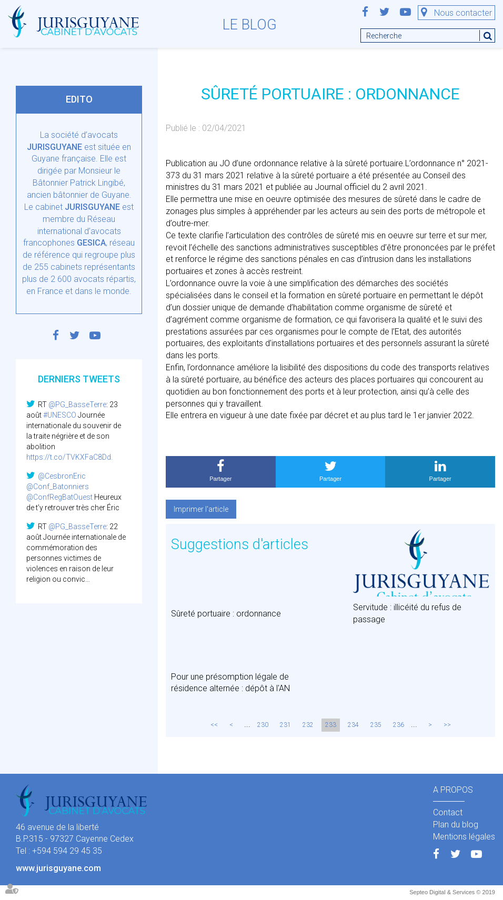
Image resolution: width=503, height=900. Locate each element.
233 (330, 725)
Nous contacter (463, 13)
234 (353, 725)
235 (375, 725)
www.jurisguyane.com (58, 868)
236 (398, 725)
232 (308, 725)
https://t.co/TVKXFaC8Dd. (69, 457)
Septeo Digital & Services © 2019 (452, 892)
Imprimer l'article (201, 509)
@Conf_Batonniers (57, 486)
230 (262, 725)
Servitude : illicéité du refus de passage (407, 613)
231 (285, 725)
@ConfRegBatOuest (59, 497)
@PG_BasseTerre (77, 404)
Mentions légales (464, 837)
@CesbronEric (62, 476)
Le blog (250, 24)
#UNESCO (59, 415)
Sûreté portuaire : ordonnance (226, 614)
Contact (447, 812)
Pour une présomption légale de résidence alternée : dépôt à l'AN (230, 683)
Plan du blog (455, 825)
